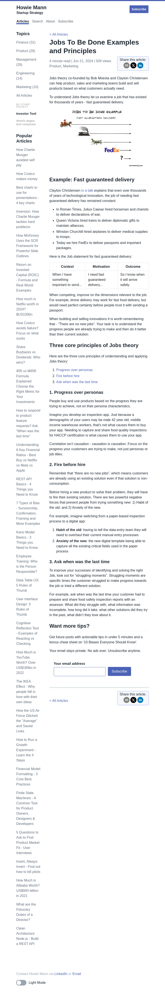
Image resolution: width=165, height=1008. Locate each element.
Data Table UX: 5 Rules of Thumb (27, 585)
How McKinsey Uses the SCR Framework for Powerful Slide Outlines (27, 246)
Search (37, 21)
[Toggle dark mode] (31, 982)
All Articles (24, 95)
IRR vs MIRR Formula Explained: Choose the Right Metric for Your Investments (27, 386)
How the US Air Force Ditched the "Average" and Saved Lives (27, 721)
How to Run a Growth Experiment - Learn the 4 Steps (26, 750)
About (50, 21)
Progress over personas (74, 370)
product (55, 66)
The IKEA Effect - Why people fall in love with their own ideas (26, 692)
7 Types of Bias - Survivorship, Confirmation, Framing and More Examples (28, 513)
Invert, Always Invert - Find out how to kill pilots (28, 867)
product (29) (25, 51)
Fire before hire (68, 376)
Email (76, 974)
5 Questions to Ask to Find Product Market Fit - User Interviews (27, 842)
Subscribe (139, 9)
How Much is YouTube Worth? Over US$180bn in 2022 (26, 662)
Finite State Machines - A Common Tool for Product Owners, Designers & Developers (26, 808)
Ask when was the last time (77, 382)
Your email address (69, 663)
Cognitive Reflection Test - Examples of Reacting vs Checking (27, 633)
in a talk (87, 190)
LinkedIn (60, 974)
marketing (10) (27, 87)
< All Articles (58, 34)
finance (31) (25, 42)
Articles (22, 21)
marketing (70, 66)
